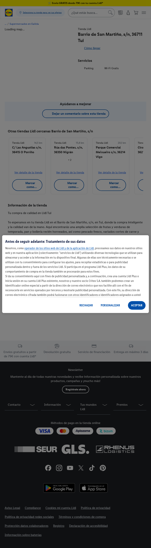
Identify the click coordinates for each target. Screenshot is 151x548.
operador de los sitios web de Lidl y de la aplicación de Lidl (59, 248)
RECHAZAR (86, 305)
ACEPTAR (136, 305)
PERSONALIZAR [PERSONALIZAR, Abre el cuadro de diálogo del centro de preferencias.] (110, 305)
